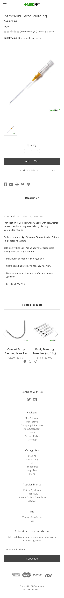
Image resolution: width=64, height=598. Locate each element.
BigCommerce (37, 586)
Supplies (32, 470)
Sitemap (32, 439)
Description (32, 197)
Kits (32, 463)
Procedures (32, 466)
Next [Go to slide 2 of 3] (56, 334)
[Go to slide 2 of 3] (30, 361)
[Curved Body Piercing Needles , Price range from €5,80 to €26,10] (16, 329)
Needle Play (32, 459)
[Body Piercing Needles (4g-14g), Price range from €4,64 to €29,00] (44, 329)
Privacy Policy (32, 436)
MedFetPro (32, 421)
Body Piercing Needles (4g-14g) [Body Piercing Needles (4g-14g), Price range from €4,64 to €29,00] (44, 351)
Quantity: (32, 145)
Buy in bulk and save (29, 38)
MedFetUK (32, 493)
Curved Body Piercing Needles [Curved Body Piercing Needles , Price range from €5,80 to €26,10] (16, 351)
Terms (32, 432)
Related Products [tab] (32, 304)
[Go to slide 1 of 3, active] (25, 361)
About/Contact (32, 428)
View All (32, 500)
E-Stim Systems (32, 490)
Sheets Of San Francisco (32, 497)
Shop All (32, 455)
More (32, 473)
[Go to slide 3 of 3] (35, 361)
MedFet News (32, 418)
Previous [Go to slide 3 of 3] (4, 334)
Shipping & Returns (32, 425)
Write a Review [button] (46, 31)
